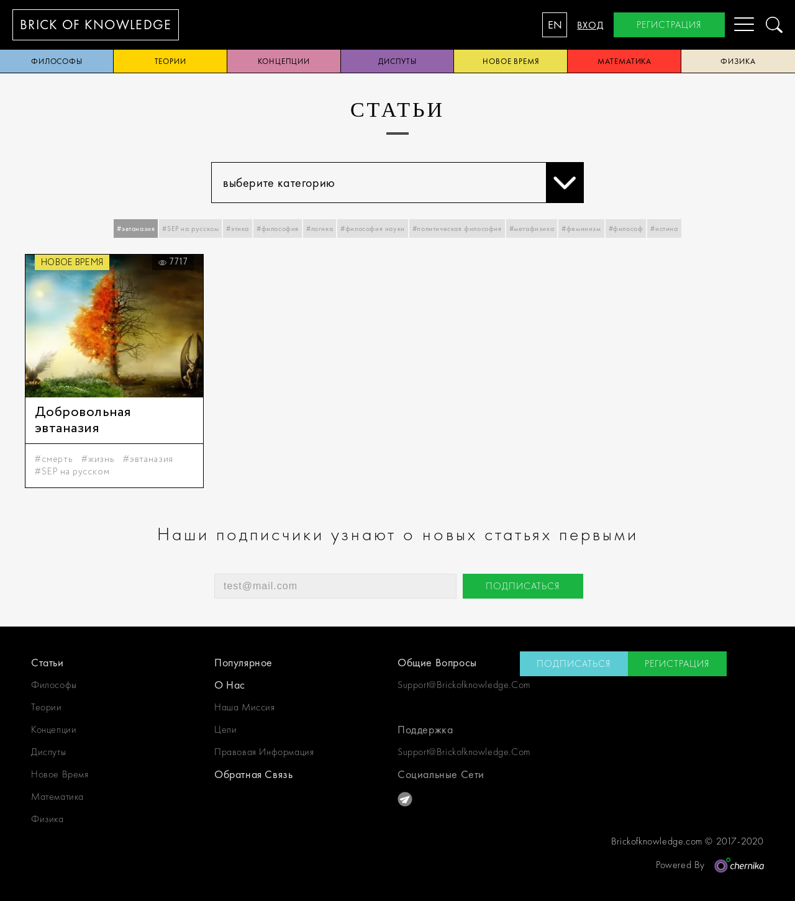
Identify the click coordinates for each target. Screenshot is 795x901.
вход (590, 25)
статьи (47, 662)
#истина (664, 228)
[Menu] (734, 25)
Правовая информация (264, 751)
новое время (511, 61)
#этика (237, 228)
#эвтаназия (136, 228)
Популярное (243, 662)
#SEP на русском (190, 228)
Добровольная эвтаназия (82, 420)
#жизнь (97, 459)
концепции (284, 61)
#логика (319, 228)
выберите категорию (403, 182)
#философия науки (372, 228)
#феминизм (581, 228)
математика (624, 61)
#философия (278, 228)
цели (225, 729)
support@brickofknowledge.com (459, 684)
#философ (626, 228)
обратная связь (253, 774)
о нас (229, 684)
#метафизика (532, 228)
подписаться (523, 585)
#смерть (54, 459)
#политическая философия (457, 228)
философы (57, 61)
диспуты (397, 61)
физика (47, 818)
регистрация (669, 24)
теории (170, 61)
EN (555, 24)
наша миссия (244, 706)
